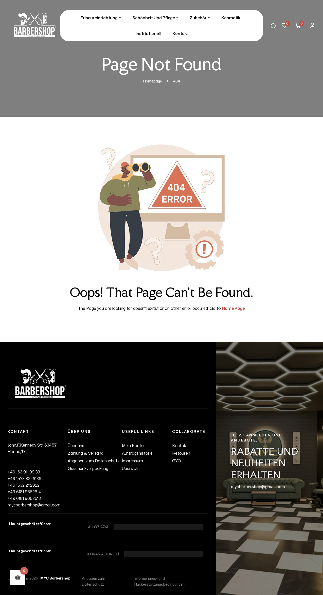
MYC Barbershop (54, 578)
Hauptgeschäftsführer (29, 523)
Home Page (233, 308)
